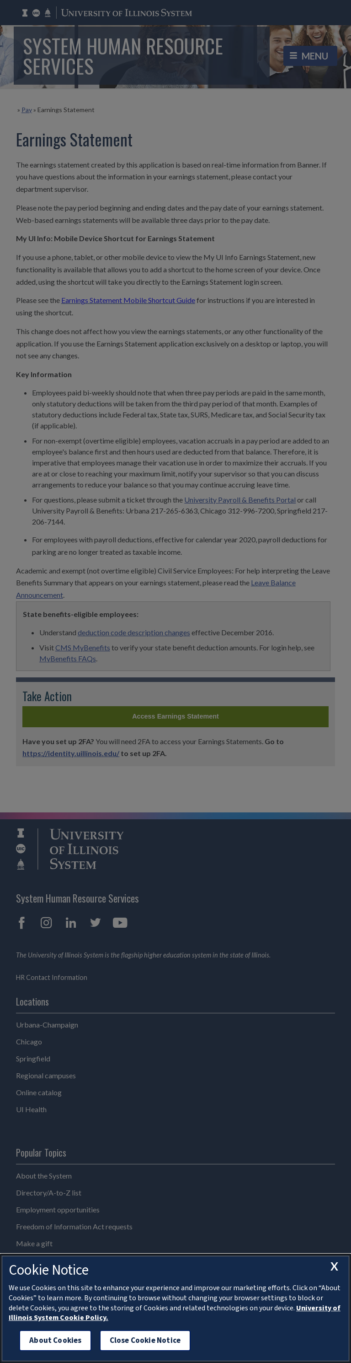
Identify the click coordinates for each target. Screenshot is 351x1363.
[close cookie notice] (334, 1266)
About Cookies (55, 1340)
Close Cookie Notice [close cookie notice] (145, 1340)
